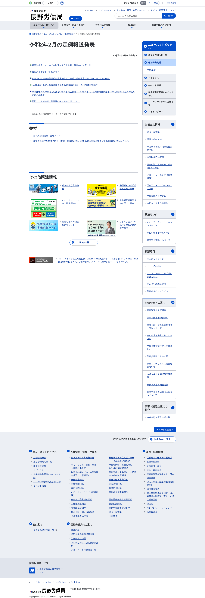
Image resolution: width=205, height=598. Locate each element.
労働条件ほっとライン (157, 292)
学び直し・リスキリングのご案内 (159, 187)
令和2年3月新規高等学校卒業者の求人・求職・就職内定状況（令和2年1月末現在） (71, 78)
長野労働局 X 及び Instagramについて (160, 394)
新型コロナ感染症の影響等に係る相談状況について (56, 101)
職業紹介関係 (115, 487)
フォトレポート (155, 111)
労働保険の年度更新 (156, 196)
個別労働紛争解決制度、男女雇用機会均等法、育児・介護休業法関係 (160, 495)
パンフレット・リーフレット (160, 506)
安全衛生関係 (77, 478)
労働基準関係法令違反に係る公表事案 (160, 474)
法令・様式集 (153, 132)
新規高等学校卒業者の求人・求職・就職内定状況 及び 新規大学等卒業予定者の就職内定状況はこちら (81, 141)
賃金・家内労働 (154, 469)
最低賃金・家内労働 (118, 478)
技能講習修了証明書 (156, 311)
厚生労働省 (171, 3)
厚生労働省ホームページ (158, 233)
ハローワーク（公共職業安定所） (84, 541)
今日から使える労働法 (157, 203)
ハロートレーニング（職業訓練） (159, 176)
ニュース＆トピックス (160, 46)
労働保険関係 (77, 482)
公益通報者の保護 (79, 515)
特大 (156, 3)
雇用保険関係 (77, 487)
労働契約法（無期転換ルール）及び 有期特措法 (121, 465)
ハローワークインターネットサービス (159, 224)
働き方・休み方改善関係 (82, 456)
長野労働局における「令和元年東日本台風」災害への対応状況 (61, 65)
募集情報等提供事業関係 (120, 498)
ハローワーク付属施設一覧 (83, 547)
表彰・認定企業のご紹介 (159, 409)
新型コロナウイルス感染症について (159, 366)
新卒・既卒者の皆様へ (157, 318)
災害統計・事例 (154, 465)
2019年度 (151, 70)
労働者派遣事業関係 (118, 491)
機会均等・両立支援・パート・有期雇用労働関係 (121, 458)
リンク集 (35, 580)
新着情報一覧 (39, 456)
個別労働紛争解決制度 (119, 506)
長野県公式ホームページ (158, 240)
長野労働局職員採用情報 (82, 532)
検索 (170, 16)
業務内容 (75, 527)
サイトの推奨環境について (163, 10)
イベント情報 (154, 85)
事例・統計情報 (155, 451)
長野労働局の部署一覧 (45, 527)
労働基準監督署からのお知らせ (160, 94)
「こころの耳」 (154, 266)
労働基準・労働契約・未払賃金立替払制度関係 (122, 472)
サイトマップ (105, 10)
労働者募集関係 (78, 502)
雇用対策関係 (153, 488)
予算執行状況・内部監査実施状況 (159, 148)
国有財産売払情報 (155, 157)
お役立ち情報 (159, 124)
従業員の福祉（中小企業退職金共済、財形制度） (84, 472)
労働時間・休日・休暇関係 (159, 456)
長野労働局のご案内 (82, 522)
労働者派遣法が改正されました (159, 348)
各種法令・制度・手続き (84, 451)
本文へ (90, 10)
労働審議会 (152, 511)
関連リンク (159, 214)
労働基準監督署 (78, 536)
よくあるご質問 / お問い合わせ (131, 10)
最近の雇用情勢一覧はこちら (46, 136)
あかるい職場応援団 (156, 284)
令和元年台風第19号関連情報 (160, 376)
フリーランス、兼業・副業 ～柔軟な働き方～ (84, 465)
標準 (143, 3)
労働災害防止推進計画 (157, 357)
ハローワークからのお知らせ (160, 103)
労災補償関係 (115, 482)
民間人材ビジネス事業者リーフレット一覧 (159, 327)
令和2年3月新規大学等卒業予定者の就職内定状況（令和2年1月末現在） (66, 85)
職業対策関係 (115, 502)
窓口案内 (38, 522)
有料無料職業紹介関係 (81, 498)
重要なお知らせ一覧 (157, 55)
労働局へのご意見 (162, 439)
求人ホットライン (155, 259)
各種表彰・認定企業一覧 (158, 418)
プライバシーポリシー (55, 580)
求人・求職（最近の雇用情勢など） (160, 482)
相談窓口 (159, 251)
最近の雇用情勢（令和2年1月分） (48, 72)
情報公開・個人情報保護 (82, 511)
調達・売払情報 (154, 139)
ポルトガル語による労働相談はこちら (159, 275)
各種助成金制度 (78, 506)
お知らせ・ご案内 (159, 303)
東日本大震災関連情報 (157, 385)
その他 (150, 502)
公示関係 (113, 515)
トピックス (153, 78)
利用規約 (75, 580)
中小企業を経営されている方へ (159, 337)
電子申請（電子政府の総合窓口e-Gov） (159, 166)
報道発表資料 (154, 62)
